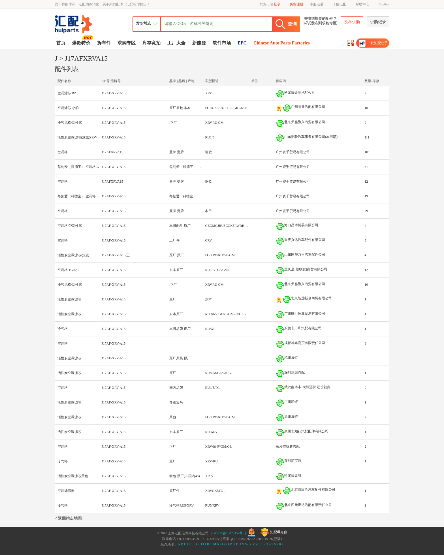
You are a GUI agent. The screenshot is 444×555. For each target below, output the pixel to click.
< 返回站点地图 (68, 518)
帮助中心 (362, 4)
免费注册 (296, 4)
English (384, 4)
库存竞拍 (151, 42)
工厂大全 (176, 42)
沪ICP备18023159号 (228, 533)
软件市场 (222, 42)
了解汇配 (339, 4)
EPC (242, 42)
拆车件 (104, 42)
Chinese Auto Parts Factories (281, 42)
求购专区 (127, 42)
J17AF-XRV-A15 (113, 93)
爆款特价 (82, 42)
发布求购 (352, 22)
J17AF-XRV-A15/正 (116, 255)
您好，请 (270, 4)
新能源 (199, 42)
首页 (60, 42)
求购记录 (378, 22)
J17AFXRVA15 (112, 152)
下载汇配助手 (373, 43)
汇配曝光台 (273, 532)
